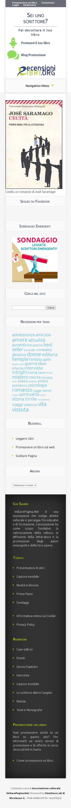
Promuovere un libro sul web (35, 447)
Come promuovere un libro (34, 760)
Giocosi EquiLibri (27, 666)
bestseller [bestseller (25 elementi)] (30, 350)
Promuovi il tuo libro (35, 43)
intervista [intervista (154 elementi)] (33, 367)
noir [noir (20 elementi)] (14, 381)
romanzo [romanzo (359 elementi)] (22, 390)
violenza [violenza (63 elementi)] (30, 405)
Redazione (29, 5)
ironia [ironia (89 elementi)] (32, 372)
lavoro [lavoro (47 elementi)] (43, 372)
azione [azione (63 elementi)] (37, 345)
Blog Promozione (33, 55)
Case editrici (24, 649)
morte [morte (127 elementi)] (35, 377)
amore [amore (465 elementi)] (20, 340)
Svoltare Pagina (26, 456)
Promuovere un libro (24, 2)
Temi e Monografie (29, 710)
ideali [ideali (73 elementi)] (42, 364)
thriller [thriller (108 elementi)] (31, 399)
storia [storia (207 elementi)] (18, 398)
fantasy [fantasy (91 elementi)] (35, 359)
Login (15, 5)
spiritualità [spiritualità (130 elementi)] (29, 394)
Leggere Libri (25, 438)
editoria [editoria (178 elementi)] (50, 354)
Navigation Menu (37, 85)
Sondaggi (22, 602)
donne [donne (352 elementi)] (34, 354)
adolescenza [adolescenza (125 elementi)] (23, 334)
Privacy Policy (25, 624)
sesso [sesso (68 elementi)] (47, 390)
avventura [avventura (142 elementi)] (22, 344)
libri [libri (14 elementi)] (50, 373)
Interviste (22, 675)
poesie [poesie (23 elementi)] (33, 381)
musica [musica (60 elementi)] (47, 377)
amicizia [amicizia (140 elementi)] (43, 334)
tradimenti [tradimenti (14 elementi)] (44, 399)
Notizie (21, 701)
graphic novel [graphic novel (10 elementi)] (18, 364)
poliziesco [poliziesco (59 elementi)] (19, 385)
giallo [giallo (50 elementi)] (47, 359)
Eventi (20, 658)
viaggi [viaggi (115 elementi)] (17, 404)
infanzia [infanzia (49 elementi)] (17, 368)
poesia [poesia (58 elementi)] (23, 381)
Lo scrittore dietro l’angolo (34, 692)
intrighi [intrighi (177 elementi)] (19, 372)
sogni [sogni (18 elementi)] (15, 395)
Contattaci (48, 2)
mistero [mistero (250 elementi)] (20, 377)
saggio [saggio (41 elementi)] (37, 390)
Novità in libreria (27, 585)
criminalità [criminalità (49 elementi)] (44, 350)
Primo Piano (24, 594)
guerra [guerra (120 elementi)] (31, 363)
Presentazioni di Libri (30, 568)
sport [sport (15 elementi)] (43, 395)
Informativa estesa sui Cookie (36, 616)
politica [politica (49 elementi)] (42, 381)
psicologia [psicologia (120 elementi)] (37, 385)
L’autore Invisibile (27, 684)
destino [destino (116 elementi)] (19, 354)
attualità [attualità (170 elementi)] (36, 340)
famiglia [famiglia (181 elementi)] (20, 359)
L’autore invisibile (27, 576)
